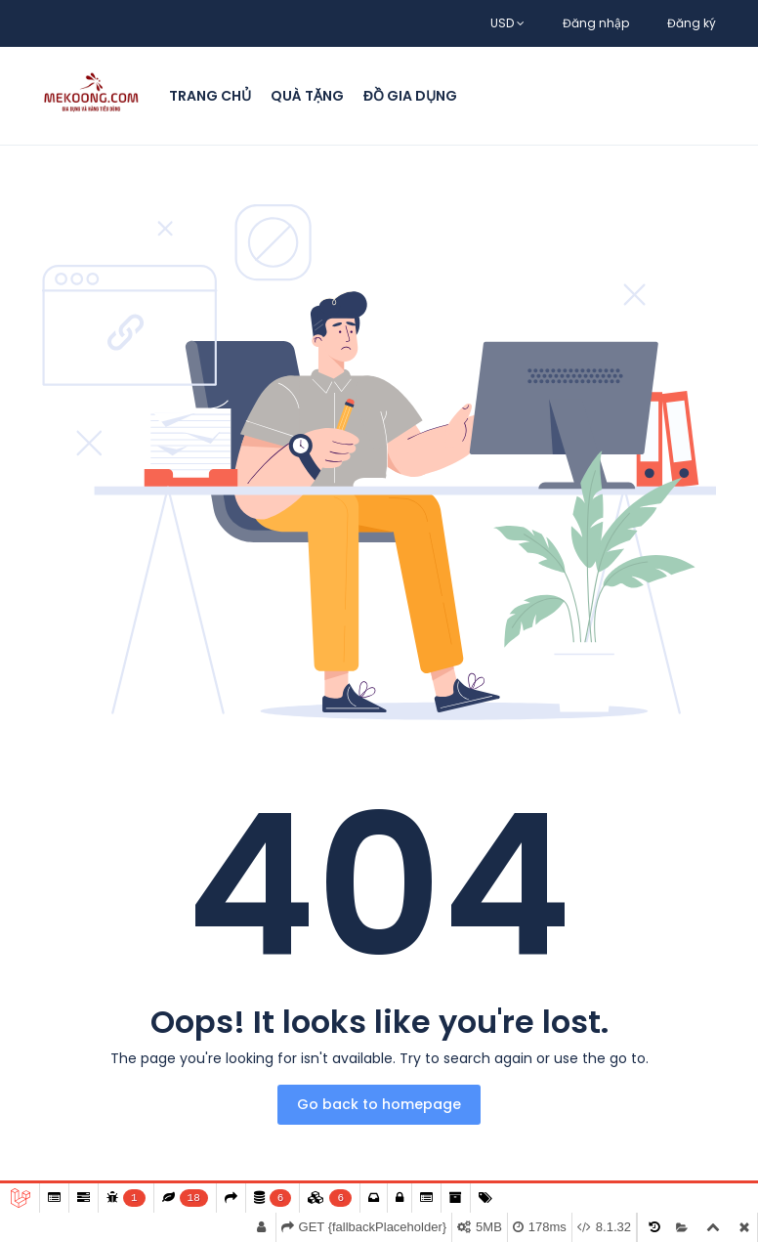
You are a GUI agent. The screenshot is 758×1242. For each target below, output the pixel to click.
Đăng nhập (596, 23)
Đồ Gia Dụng (410, 96)
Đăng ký (691, 23)
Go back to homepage (379, 1104)
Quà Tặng (307, 96)
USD (507, 23)
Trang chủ (210, 96)
